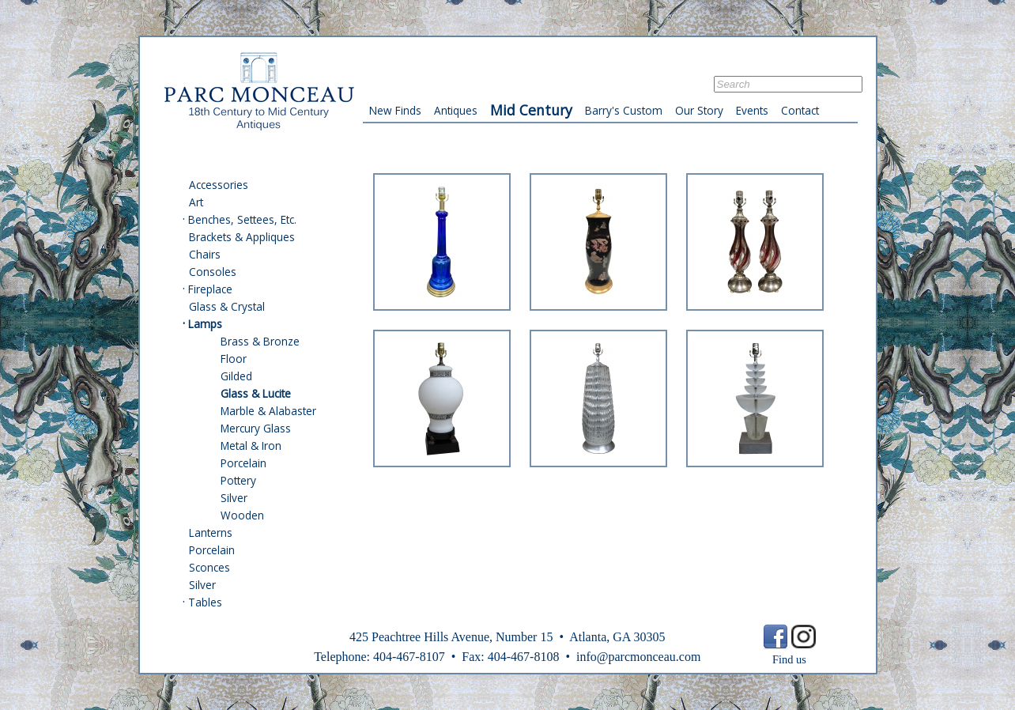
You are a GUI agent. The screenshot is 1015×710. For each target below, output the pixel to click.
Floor (234, 358)
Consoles (212, 271)
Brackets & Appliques (242, 236)
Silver (234, 497)
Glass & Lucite (256, 393)
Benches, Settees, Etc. (242, 219)
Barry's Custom (623, 110)
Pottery (238, 480)
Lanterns (210, 532)
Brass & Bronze (260, 341)
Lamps (205, 323)
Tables (205, 602)
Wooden (242, 515)
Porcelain (243, 462)
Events (752, 110)
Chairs (205, 254)
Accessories (218, 184)
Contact (800, 110)
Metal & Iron (251, 445)
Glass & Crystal (227, 306)
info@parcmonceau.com (638, 656)
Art (196, 202)
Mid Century (531, 109)
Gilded (236, 375)
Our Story (699, 110)
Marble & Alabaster (268, 410)
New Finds (395, 110)
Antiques (455, 110)
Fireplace (210, 288)
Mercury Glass (256, 428)
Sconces (209, 567)
